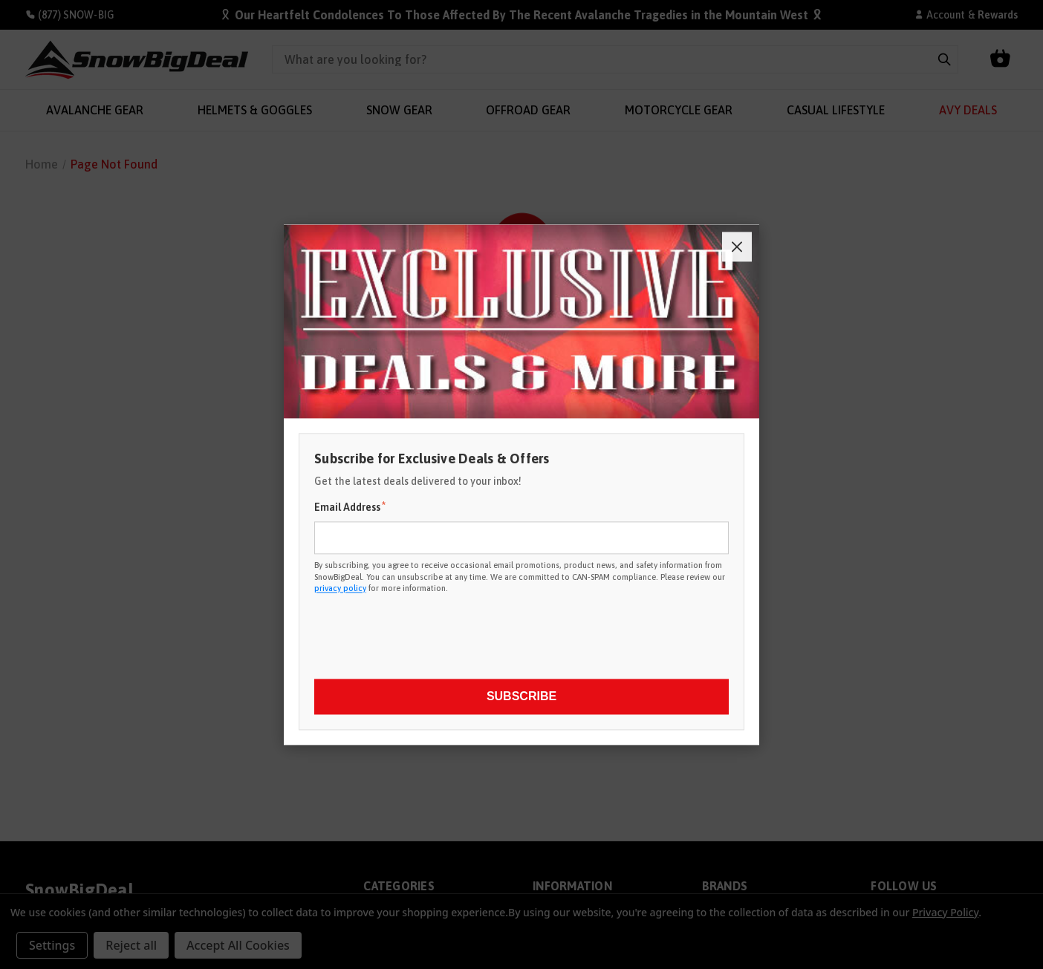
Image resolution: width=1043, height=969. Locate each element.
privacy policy (340, 588)
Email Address (350, 507)
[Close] (737, 246)
